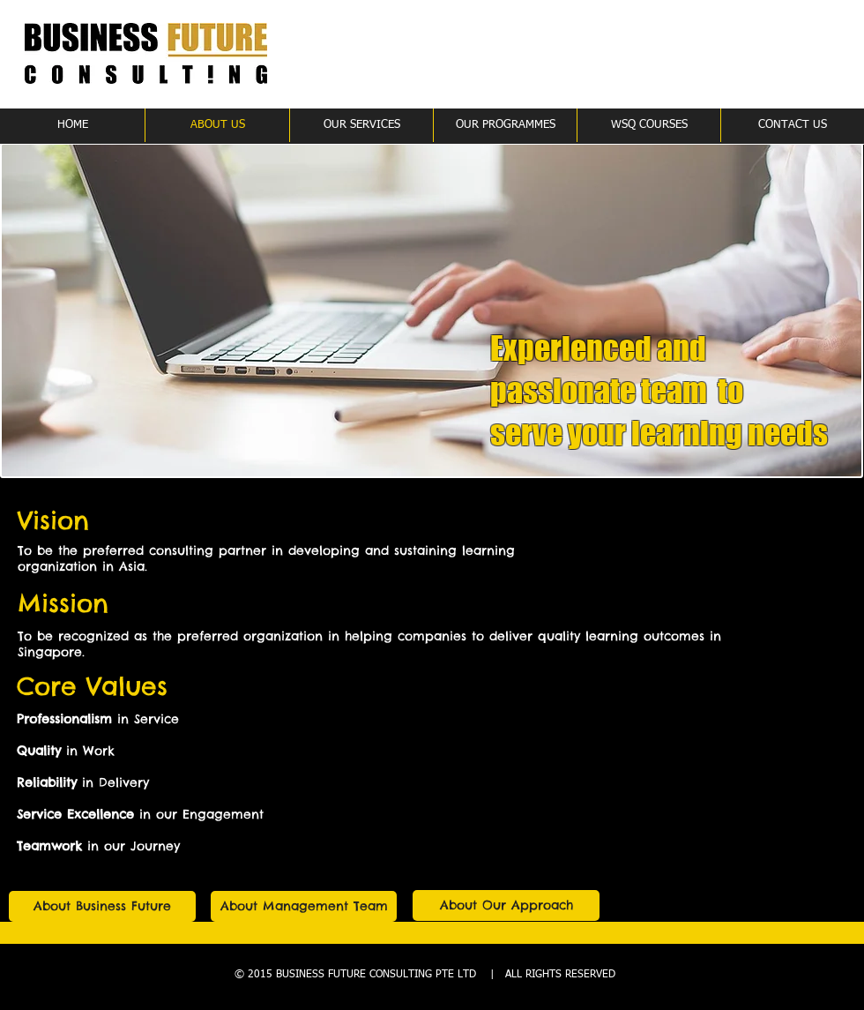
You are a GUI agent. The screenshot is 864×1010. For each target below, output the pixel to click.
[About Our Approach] (506, 905)
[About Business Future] (102, 906)
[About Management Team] (304, 906)
